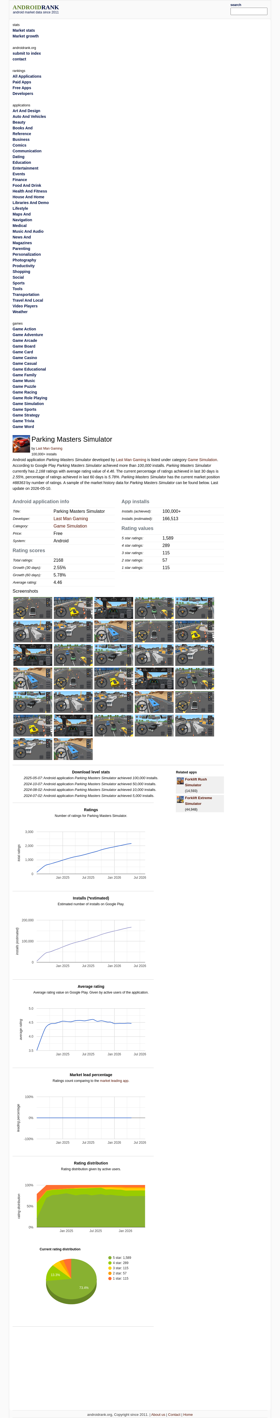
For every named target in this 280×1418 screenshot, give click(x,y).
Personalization (27, 254)
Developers (23, 93)
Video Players (25, 306)
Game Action (24, 329)
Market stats (24, 30)
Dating (19, 157)
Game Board (24, 346)
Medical (20, 225)
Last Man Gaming (49, 448)
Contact (174, 1415)
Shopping (21, 271)
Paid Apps (22, 82)
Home (188, 1415)
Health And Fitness (30, 191)
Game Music (24, 380)
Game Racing (25, 392)
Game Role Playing (30, 398)
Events (19, 174)
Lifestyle (20, 208)
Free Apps (22, 88)
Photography (24, 260)
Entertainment (25, 168)
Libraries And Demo (31, 202)
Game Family (24, 375)
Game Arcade (25, 340)
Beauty (19, 122)
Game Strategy (26, 415)
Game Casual (25, 363)
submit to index (27, 53)
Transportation (26, 294)
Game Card (23, 352)
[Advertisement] (151, 9)
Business (21, 139)
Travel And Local (28, 300)
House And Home (28, 197)
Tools (17, 289)
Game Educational (29, 369)
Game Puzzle (24, 386)
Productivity (24, 266)
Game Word (23, 426)
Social (18, 277)
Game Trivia (23, 421)
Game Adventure (28, 335)
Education (22, 162)
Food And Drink (27, 185)
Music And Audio (28, 231)
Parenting (21, 248)
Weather (20, 312)
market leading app (114, 1081)
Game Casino (25, 358)
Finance (20, 179)
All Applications (27, 76)
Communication (27, 151)
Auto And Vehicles (29, 116)
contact (19, 59)
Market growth (26, 36)
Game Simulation (202, 460)
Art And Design (26, 111)
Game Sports (24, 409)
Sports (19, 283)
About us (158, 1415)
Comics (20, 145)
